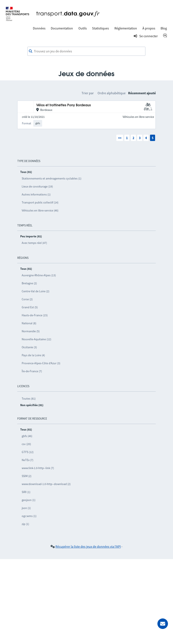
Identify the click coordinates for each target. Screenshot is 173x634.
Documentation (62, 28)
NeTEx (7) (27, 460)
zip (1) (25, 524)
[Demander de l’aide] (162, 623)
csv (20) (26, 444)
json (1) (26, 508)
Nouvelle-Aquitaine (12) (36, 339)
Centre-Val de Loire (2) (35, 291)
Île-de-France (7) (32, 371)
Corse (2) (27, 299)
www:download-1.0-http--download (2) (46, 484)
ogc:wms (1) (29, 516)
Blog (164, 28)
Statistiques (100, 28)
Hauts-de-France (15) (35, 315)
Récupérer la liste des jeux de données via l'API (88, 546)
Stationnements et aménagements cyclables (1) (51, 178)
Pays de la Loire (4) (33, 355)
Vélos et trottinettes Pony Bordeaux (63, 105)
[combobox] (86, 51)
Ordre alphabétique (112, 93)
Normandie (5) (31, 331)
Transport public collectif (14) (40, 202)
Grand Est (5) (30, 307)
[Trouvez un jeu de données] (86, 51)
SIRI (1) (26, 492)
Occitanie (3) (29, 347)
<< (119, 138)
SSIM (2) (26, 476)
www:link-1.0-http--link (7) (38, 468)
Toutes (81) (29, 398)
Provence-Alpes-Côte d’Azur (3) (41, 363)
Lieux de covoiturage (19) (37, 186)
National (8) (29, 323)
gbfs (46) (27, 436)
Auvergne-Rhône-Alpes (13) (39, 275)
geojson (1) (28, 500)
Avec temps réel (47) (34, 243)
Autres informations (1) (36, 194)
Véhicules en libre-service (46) (40, 210)
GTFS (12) (28, 452)
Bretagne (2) (29, 283)
